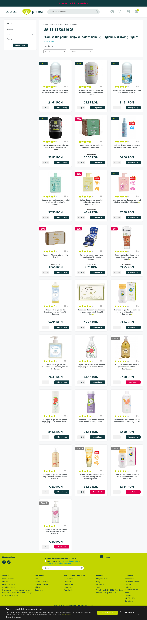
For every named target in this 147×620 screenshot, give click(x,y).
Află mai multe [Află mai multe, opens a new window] (66, 615)
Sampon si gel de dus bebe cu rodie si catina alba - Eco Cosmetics (127, 312)
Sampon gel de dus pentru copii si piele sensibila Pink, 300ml (127, 201)
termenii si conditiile (69, 561)
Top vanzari (68, 587)
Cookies (128, 595)
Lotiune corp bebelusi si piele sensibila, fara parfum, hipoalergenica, (91, 476)
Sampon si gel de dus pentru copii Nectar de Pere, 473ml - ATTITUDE (55, 476)
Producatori (68, 579)
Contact (128, 584)
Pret (8, 34)
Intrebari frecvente (10, 595)
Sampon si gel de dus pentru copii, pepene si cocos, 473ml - (55, 421)
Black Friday (68, 590)
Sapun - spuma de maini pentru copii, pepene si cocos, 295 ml (91, 366)
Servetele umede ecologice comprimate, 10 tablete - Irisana (91, 257)
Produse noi (68, 584)
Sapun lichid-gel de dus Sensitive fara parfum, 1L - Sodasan (55, 312)
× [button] (144, 608)
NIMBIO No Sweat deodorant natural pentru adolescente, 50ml (91, 92)
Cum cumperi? (8, 579)
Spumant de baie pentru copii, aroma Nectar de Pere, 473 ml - (127, 422)
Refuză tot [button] (129, 613)
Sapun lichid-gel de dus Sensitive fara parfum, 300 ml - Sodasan (55, 367)
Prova (45, 24)
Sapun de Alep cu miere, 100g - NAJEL (56, 256)
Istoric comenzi (41, 581)
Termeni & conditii (132, 581)
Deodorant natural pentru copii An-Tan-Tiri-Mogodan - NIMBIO (55, 91)
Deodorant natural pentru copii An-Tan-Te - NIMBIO (127, 91)
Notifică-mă (133, 382)
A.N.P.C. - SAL (130, 598)
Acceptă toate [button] (107, 613)
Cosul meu (39, 590)
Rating (9, 39)
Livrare (5, 581)
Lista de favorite (41, 584)
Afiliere (38, 587)
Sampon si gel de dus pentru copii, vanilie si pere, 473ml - (91, 421)
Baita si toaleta (71, 24)
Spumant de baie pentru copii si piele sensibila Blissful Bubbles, (55, 202)
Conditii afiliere (8, 584)
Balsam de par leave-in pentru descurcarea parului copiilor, (127, 146)
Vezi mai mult (48, 41)
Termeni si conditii (85, 605)
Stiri (98, 587)
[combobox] (54, 51)
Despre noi (129, 579)
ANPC (127, 592)
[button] (49, 617)
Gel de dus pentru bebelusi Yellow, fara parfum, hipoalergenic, (91, 202)
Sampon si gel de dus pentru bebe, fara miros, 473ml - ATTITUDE (55, 531)
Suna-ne (108, 557)
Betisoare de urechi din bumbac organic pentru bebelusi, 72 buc (91, 312)
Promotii (67, 581)
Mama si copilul (56, 24)
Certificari (129, 601)
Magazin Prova (102, 579)
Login (37, 579)
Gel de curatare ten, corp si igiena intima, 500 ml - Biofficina (127, 367)
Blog (98, 581)
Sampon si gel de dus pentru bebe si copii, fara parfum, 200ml (127, 257)
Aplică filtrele (20, 45)
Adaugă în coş (62, 108)
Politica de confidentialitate (65, 605)
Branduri (10, 29)
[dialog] (73, 613)
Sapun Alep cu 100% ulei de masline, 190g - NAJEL (91, 146)
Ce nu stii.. (100, 584)
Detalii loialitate (8, 587)
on (44, 87)
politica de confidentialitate (59, 563)
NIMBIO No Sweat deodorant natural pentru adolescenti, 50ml (56, 147)
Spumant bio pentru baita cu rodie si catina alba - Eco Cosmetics (126, 476)
